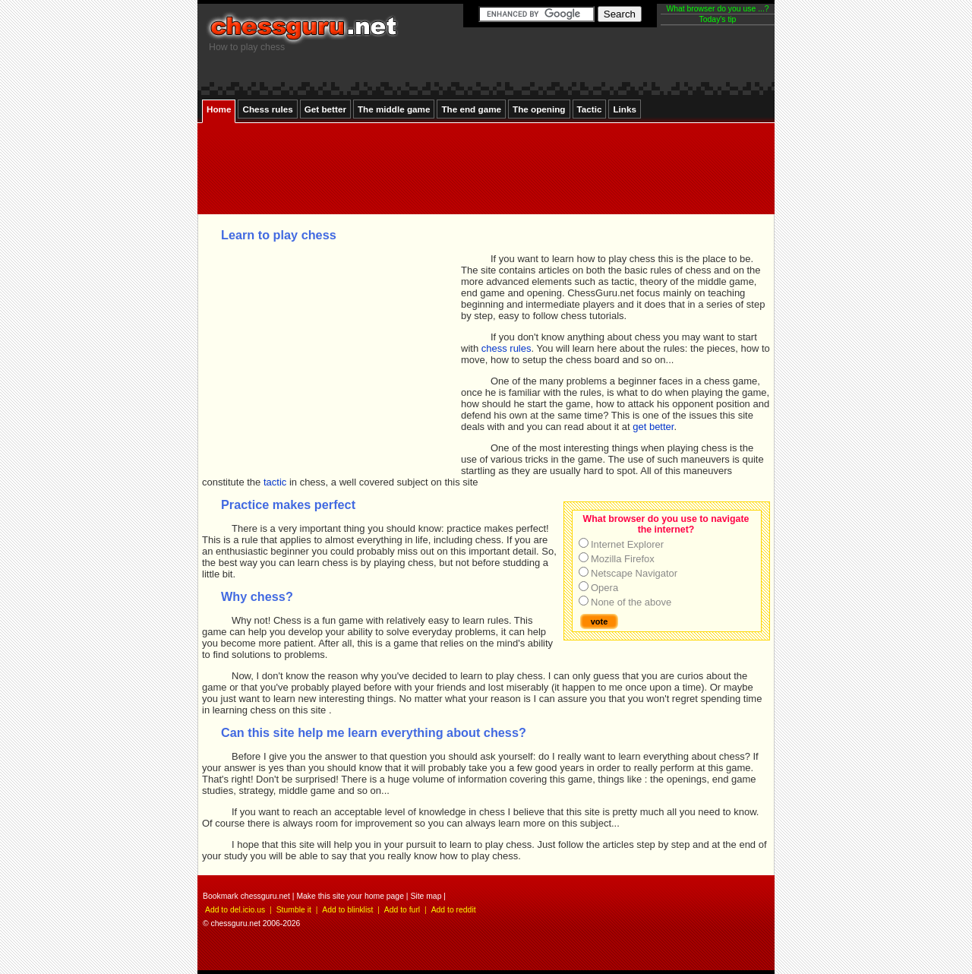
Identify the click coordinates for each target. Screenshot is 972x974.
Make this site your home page (350, 896)
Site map (425, 896)
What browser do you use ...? (717, 9)
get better (653, 426)
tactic (275, 482)
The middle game (394, 109)
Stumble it (293, 910)
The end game (471, 109)
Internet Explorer (627, 544)
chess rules (506, 348)
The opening (539, 109)
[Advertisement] (482, 207)
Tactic (589, 109)
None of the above (631, 602)
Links (624, 109)
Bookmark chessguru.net (246, 896)
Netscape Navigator (634, 573)
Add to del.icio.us (235, 910)
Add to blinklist (347, 910)
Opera (604, 587)
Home (219, 109)
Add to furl (402, 910)
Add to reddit (453, 910)
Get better (325, 109)
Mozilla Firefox (623, 558)
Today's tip (718, 19)
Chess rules (267, 109)
